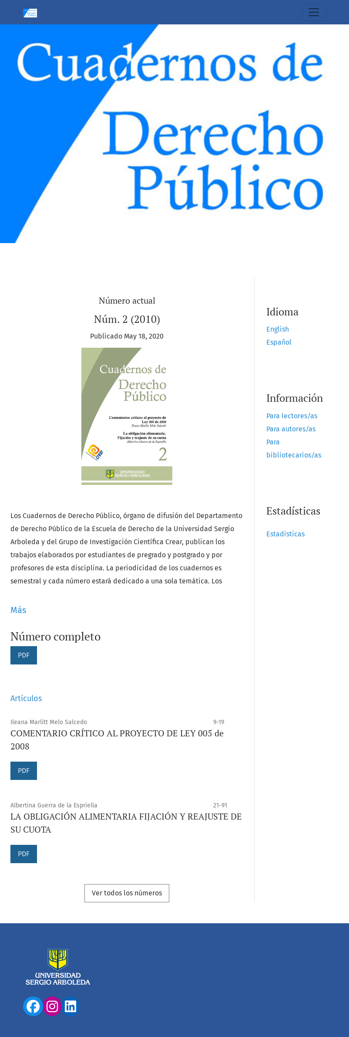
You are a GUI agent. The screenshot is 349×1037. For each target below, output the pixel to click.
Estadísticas (285, 534)
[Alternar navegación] (314, 12)
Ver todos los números (127, 893)
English (277, 329)
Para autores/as (290, 429)
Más (18, 610)
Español (279, 342)
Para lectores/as (291, 416)
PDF (24, 655)
